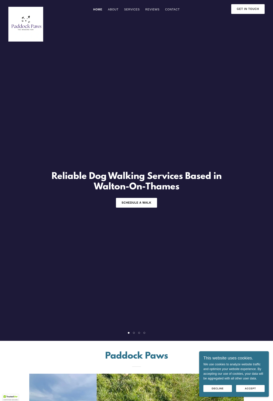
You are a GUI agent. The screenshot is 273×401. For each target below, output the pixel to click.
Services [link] (132, 9)
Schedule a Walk (136, 202)
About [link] (113, 9)
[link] (25, 8)
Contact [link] (172, 9)
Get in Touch (248, 8)
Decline (218, 388)
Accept (250, 388)
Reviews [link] (152, 9)
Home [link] (98, 9)
